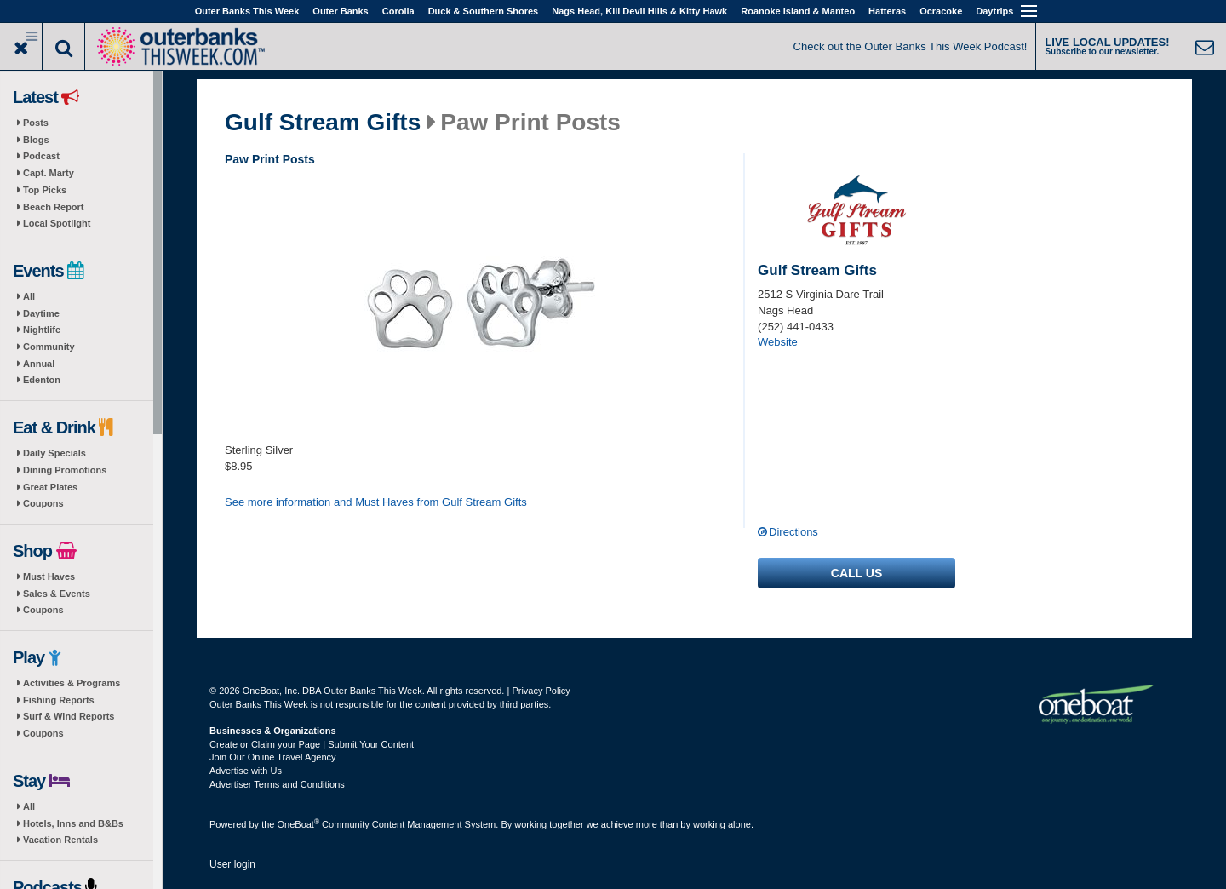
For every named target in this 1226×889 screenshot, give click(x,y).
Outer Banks (340, 11)
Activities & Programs (71, 683)
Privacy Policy (541, 690)
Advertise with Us (245, 771)
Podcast (41, 156)
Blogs (36, 140)
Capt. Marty (48, 173)
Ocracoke (941, 11)
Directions (793, 531)
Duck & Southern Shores (483, 11)
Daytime (41, 313)
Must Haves (49, 576)
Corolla (398, 11)
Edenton (41, 380)
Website (778, 342)
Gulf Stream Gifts (323, 122)
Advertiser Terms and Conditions (277, 784)
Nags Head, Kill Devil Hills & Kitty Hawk (639, 11)
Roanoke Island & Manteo (798, 11)
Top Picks (44, 190)
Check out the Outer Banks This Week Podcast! (910, 46)
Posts (36, 123)
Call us (856, 573)
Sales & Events (56, 593)
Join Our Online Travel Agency (272, 757)
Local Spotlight (56, 223)
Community (49, 346)
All (29, 296)
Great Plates (50, 487)
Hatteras (887, 11)
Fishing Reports (59, 700)
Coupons (43, 503)
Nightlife (41, 329)
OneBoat (299, 824)
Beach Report (53, 207)
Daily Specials (54, 453)
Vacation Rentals (60, 840)
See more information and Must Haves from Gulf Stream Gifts (376, 502)
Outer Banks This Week (247, 11)
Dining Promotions (64, 470)
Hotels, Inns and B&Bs (73, 823)
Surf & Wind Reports (68, 716)
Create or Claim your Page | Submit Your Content (311, 744)
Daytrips (994, 11)
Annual (38, 363)
